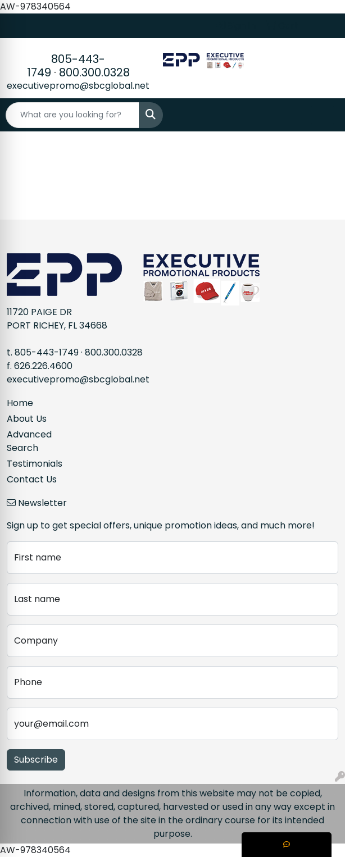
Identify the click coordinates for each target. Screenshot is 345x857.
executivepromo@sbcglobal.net (78, 85)
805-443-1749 (47, 352)
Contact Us (32, 479)
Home (20, 402)
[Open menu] (322, 115)
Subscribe (36, 759)
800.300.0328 (94, 72)
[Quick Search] (72, 115)
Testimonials (34, 463)
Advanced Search (29, 441)
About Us (27, 418)
